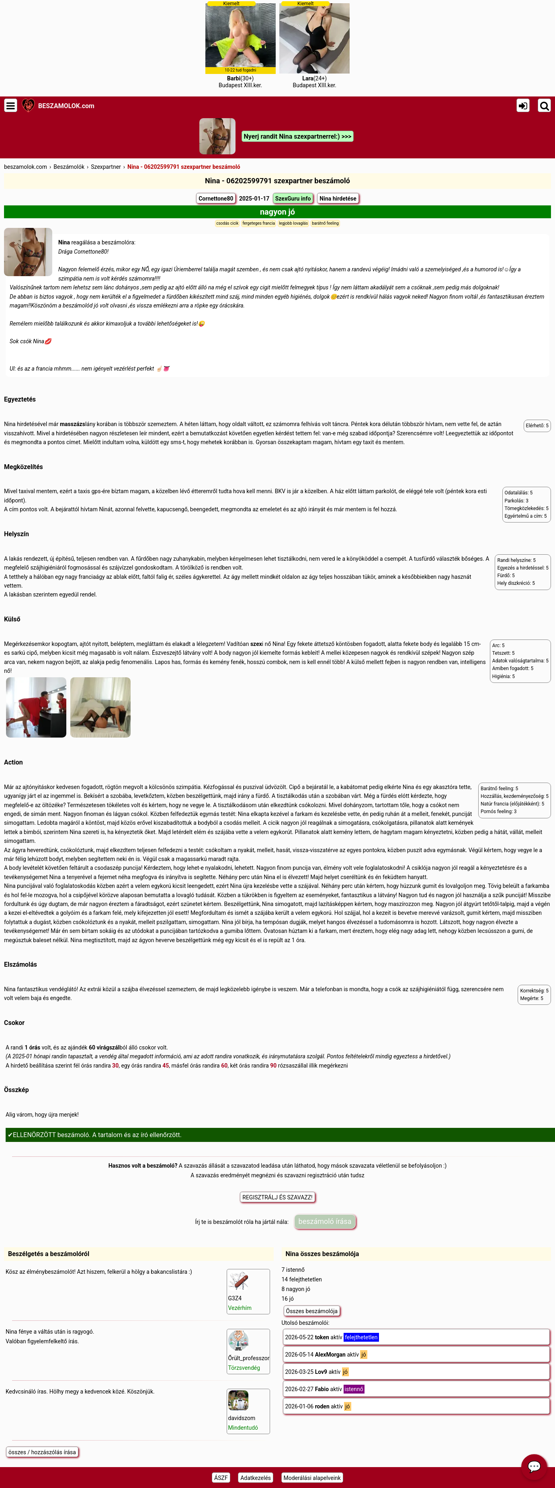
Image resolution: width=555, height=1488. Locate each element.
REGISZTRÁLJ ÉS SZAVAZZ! (277, 1197)
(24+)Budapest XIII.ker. (314, 44)
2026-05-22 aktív (332, 1337)
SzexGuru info (293, 198)
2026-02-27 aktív (325, 1389)
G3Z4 (240, 1291)
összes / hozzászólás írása (42, 1452)
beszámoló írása (325, 1221)
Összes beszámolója (312, 1311)
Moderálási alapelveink (312, 1478)
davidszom (243, 1410)
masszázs (72, 424)
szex (256, 644)
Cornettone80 (216, 198)
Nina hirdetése (337, 198)
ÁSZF (221, 1478)
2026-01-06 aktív (318, 1406)
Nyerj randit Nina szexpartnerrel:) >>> (298, 136)
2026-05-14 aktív (326, 1354)
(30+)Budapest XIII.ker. (240, 44)
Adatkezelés (255, 1478)
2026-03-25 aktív (317, 1371)
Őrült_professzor (249, 1350)
